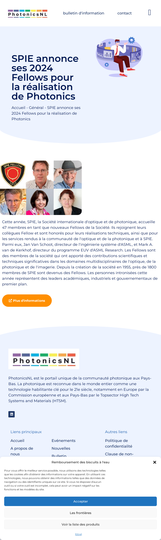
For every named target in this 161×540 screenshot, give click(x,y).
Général (36, 107)
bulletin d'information (83, 13)
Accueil (18, 107)
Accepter (80, 501)
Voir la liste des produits (81, 524)
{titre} (78, 534)
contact (124, 13)
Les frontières (80, 513)
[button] (155, 462)
